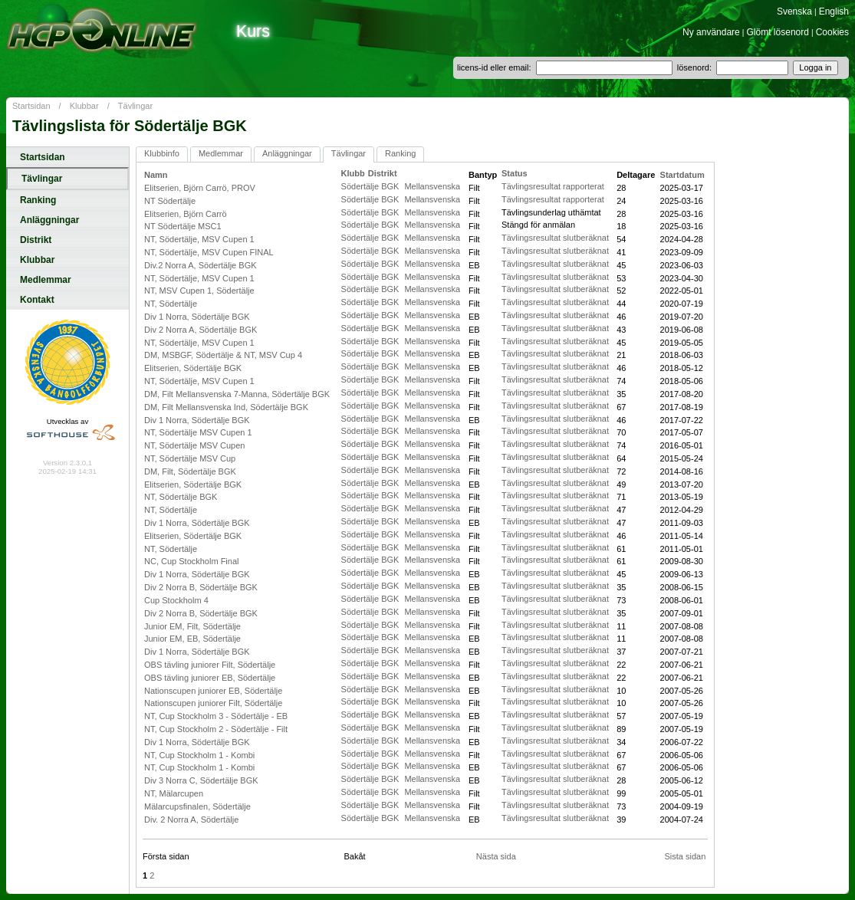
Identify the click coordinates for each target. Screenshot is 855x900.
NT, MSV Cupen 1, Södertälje (199, 290)
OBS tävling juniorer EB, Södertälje (209, 677)
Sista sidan (684, 856)
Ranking (38, 200)
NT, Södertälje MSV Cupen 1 (198, 432)
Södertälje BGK (371, 186)
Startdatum (682, 174)
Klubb (353, 173)
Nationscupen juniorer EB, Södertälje (213, 690)
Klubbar (84, 105)
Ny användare (711, 32)
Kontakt (37, 299)
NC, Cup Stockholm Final (191, 561)
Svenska (794, 11)
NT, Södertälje (170, 303)
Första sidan (166, 856)
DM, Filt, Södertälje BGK (190, 471)
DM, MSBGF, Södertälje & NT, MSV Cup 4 (223, 355)
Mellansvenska (432, 186)
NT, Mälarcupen (173, 793)
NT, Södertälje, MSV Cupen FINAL (209, 252)
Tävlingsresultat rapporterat (552, 186)
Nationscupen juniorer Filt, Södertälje (213, 703)
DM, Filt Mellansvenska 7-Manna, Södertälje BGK (237, 394)
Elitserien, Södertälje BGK (193, 368)
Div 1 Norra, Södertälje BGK (197, 316)
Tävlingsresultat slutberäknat (555, 237)
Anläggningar (49, 220)
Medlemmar (45, 279)
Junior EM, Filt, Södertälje (192, 626)
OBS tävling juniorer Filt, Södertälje (209, 664)
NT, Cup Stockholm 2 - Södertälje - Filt (216, 729)
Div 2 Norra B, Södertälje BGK (201, 587)
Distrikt (35, 240)
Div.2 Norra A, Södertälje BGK (200, 265)
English (834, 11)
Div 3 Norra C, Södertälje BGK (201, 780)
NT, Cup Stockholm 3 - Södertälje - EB (216, 716)
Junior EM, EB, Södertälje (192, 638)
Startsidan (31, 105)
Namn (156, 174)
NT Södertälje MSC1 (183, 226)
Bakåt (354, 856)
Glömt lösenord (778, 32)
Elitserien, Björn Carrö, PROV (199, 187)
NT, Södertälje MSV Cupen (194, 445)
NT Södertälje (170, 200)
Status (514, 173)
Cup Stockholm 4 (176, 600)
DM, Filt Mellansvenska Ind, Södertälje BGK (226, 407)
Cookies (832, 32)
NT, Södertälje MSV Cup (189, 458)
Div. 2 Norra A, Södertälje (191, 819)
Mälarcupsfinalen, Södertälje (197, 806)
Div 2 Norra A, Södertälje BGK (200, 329)
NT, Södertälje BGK (180, 496)
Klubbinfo (161, 153)
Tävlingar (135, 105)
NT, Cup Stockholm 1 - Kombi (199, 755)
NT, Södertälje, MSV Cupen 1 (199, 239)
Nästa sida (496, 856)
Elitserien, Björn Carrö (185, 213)
